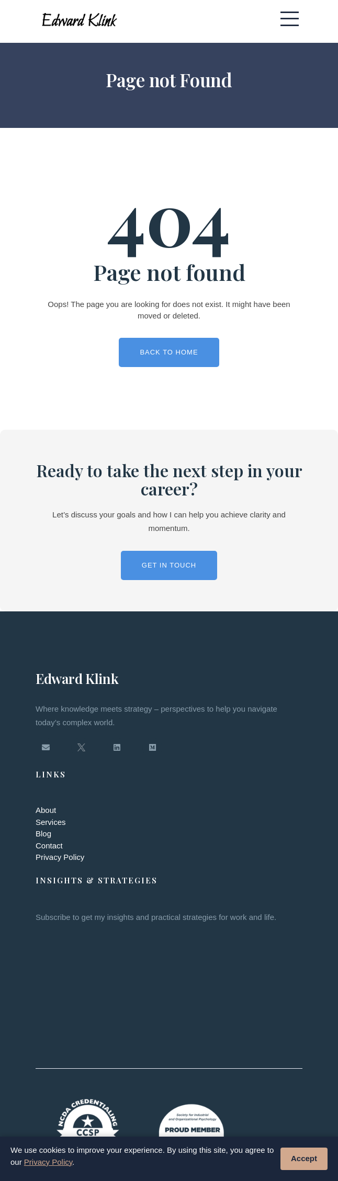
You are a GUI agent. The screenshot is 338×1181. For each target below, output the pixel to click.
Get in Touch (169, 565)
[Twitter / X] (81, 748)
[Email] (45, 748)
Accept (304, 1158)
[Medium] (152, 748)
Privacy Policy (60, 857)
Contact (49, 845)
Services (51, 822)
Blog (43, 833)
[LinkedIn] (117, 748)
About (46, 810)
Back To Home (169, 352)
